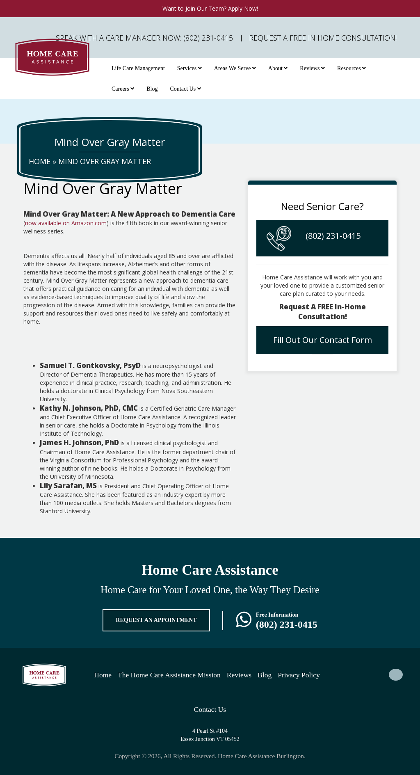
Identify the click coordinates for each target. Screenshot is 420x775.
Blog (152, 89)
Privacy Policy (299, 675)
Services (189, 68)
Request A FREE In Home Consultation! (323, 38)
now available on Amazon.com (66, 223)
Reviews (312, 68)
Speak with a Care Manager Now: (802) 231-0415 (144, 38)
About (278, 68)
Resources (351, 68)
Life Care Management (138, 68)
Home (39, 161)
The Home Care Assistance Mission (169, 675)
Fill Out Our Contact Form (322, 339)
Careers (123, 89)
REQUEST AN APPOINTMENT (156, 620)
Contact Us (185, 89)
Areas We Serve (235, 68)
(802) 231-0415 (333, 235)
